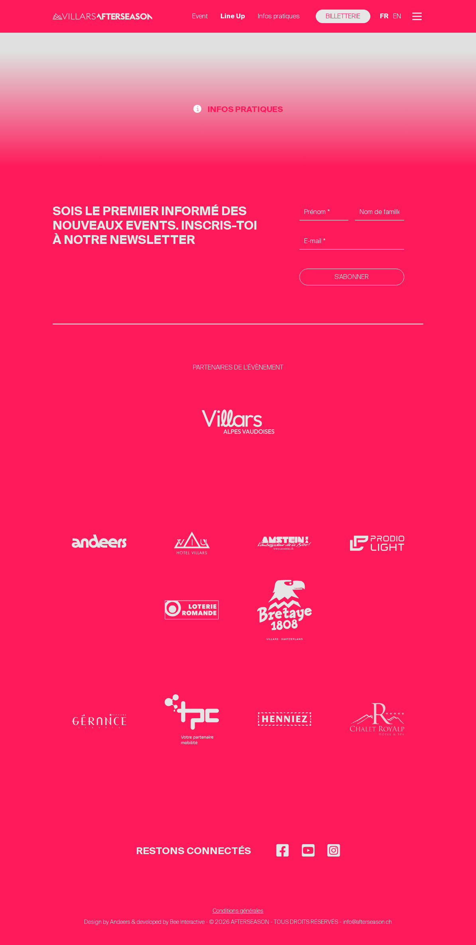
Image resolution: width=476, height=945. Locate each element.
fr (384, 16)
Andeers (120, 921)
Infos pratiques (279, 16)
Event (200, 16)
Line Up (232, 16)
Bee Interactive (187, 921)
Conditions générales (238, 910)
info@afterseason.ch (367, 921)
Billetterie (343, 16)
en (397, 16)
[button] (417, 16)
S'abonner (351, 277)
